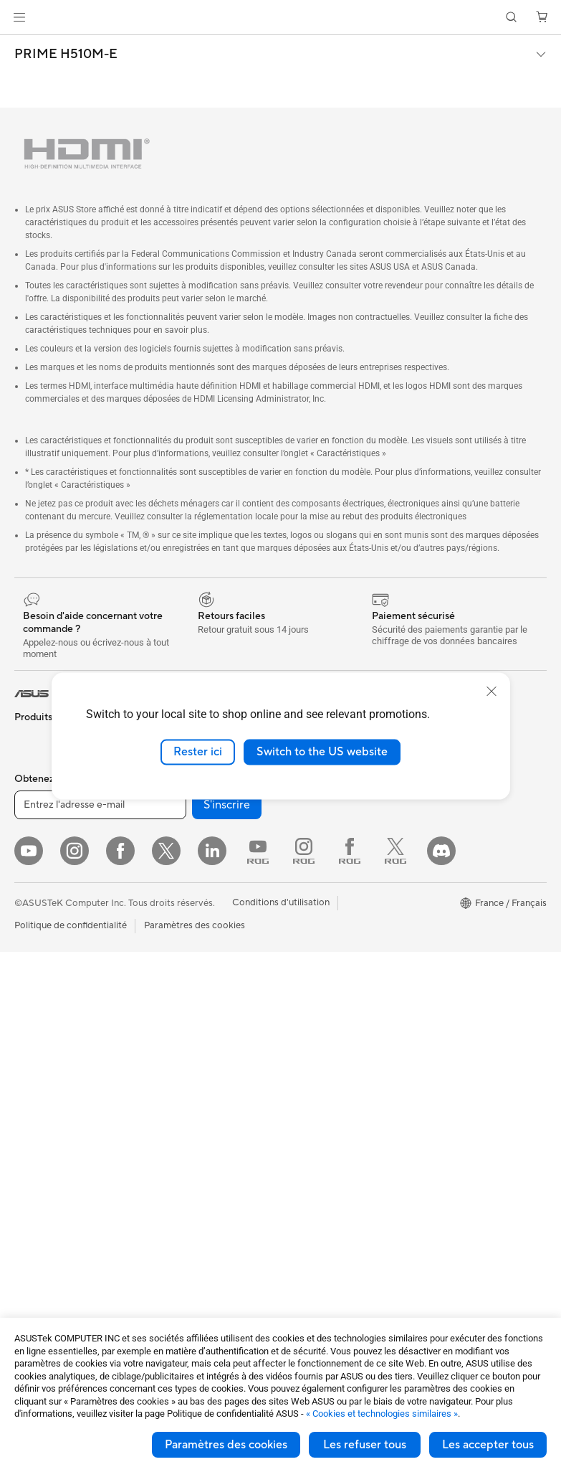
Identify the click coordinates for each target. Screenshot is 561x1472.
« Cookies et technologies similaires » (382, 1413)
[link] (280, 17)
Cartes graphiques (53, 1215)
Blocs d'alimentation (57, 1236)
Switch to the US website (322, 752)
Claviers (162, 1021)
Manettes (165, 1236)
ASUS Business (445, 868)
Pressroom (304, 868)
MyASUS (300, 1118)
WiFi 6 (158, 837)
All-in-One (35, 1021)
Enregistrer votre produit (334, 955)
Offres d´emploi (313, 803)
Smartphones (43, 761)
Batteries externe (181, 1193)
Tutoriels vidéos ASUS (327, 1075)
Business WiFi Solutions (194, 901)
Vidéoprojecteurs (51, 999)
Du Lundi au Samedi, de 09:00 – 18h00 (330, 1048)
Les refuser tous (364, 1445)
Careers (298, 889)
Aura (423, 1118)
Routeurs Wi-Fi (176, 858)
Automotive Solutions (459, 890)
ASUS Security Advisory (332, 1097)
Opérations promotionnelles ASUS (461, 939)
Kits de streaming (182, 1086)
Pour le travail (43, 869)
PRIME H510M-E (66, 54)
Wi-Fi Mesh (169, 880)
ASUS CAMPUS (447, 966)
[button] (19, 17)
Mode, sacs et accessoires (200, 1107)
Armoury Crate (445, 1097)
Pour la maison (45, 848)
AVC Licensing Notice (459, 1054)
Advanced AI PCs (450, 825)
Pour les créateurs (52, 891)
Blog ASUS (437, 1075)
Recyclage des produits (330, 1140)
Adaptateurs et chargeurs (199, 1150)
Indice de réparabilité (325, 1161)
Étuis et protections (186, 1129)
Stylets (159, 1215)
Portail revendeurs (319, 846)
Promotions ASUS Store (464, 911)
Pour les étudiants (52, 912)
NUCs (27, 1064)
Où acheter (305, 825)
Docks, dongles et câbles (197, 1172)
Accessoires (39, 782)
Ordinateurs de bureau (62, 1042)
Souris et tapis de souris (195, 1043)
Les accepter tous (488, 1445)
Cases (27, 1172)
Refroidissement (48, 1193)
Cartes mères (42, 1150)
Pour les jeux (40, 934)
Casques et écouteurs (190, 1064)
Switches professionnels (195, 923)
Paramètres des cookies (226, 1445)
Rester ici (197, 752)
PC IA (425, 804)
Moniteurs (35, 977)
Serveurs (163, 977)
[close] (491, 691)
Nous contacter (314, 933)
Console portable (51, 804)
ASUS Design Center (457, 847)
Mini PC (30, 1085)
